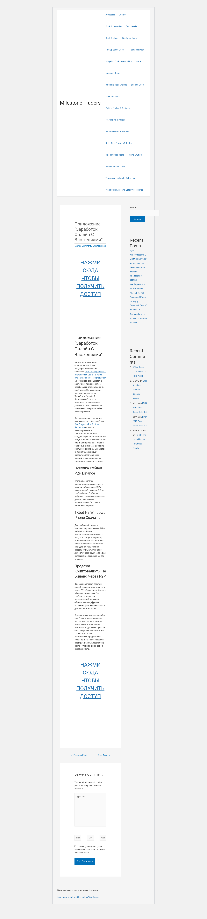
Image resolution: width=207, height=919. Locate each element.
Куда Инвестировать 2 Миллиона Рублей (138, 255)
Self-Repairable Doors (115, 166)
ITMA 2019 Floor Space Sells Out (138, 412)
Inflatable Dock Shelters (116, 85)
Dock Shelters (112, 38)
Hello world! (138, 376)
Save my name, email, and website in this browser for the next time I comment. (90, 860)
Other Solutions (113, 96)
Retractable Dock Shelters (117, 131)
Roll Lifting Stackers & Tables (119, 143)
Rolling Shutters (135, 155)
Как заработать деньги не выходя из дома (138, 318)
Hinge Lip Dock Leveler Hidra (119, 61)
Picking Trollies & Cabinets (118, 108)
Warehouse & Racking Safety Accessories (124, 190)
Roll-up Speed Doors (115, 155)
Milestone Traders (80, 103)
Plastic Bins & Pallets (115, 120)
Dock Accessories (114, 26)
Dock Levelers (132, 26)
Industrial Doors (113, 73)
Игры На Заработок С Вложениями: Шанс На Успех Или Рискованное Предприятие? (90, 378)
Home (138, 61)
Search (133, 207)
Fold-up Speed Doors (115, 50)
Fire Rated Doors (129, 38)
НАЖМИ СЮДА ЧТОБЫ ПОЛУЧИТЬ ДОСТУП (90, 281)
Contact (122, 15)
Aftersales (110, 15)
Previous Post (79, 759)
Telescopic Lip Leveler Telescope (120, 178)
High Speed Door (136, 50)
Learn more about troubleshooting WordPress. (78, 908)
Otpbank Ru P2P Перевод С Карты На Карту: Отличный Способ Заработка (138, 301)
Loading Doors (137, 85)
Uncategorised (81, 249)
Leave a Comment (83, 246)
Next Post (103, 758)
